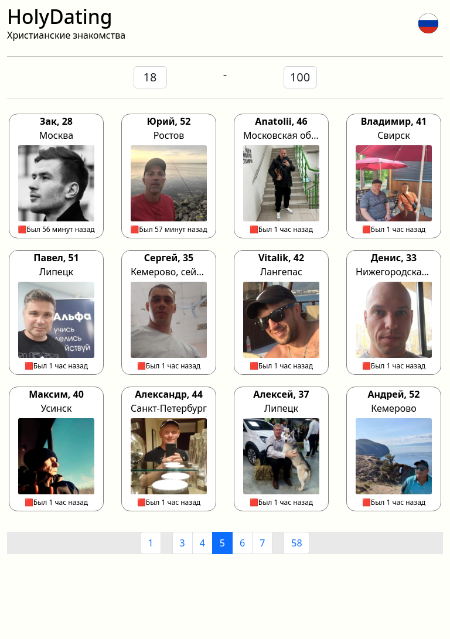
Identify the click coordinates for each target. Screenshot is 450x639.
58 (296, 543)
